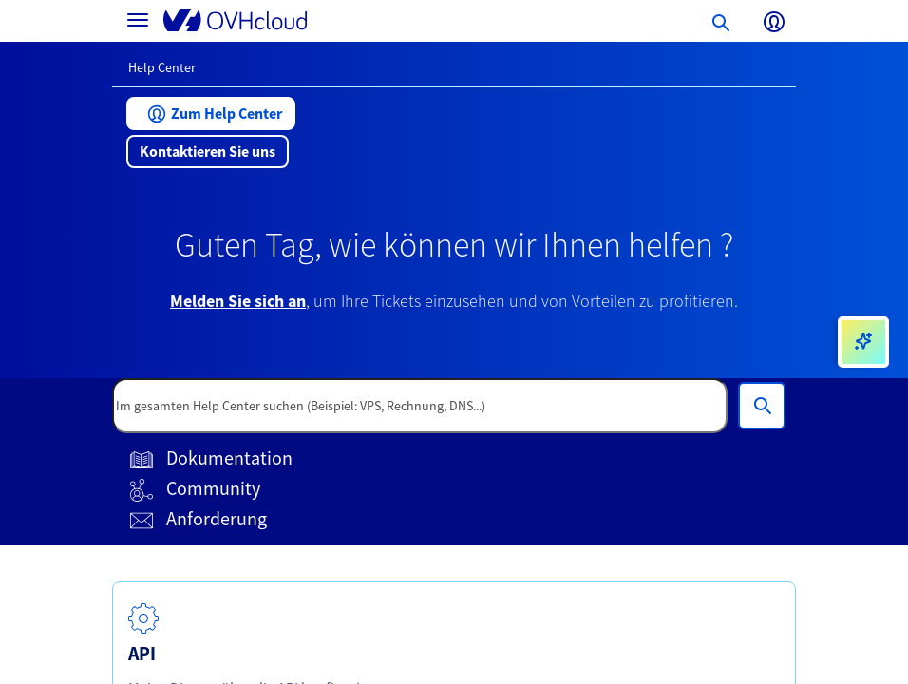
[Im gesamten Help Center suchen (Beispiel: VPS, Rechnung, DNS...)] (761, 405)
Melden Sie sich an (238, 301)
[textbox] (420, 405)
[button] (210, 113)
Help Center (162, 67)
